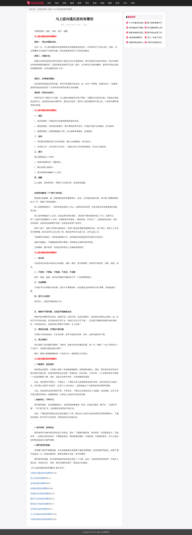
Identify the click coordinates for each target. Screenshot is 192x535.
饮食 (95, 3)
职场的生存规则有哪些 (40, 494)
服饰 (72, 3)
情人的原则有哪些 (38, 478)
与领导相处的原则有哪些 (41, 519)
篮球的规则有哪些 (38, 483)
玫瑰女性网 (42, 9)
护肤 (64, 3)
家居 (117, 3)
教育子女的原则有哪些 (40, 499)
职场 (133, 3)
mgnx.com (100, 532)
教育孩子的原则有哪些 (40, 504)
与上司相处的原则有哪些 (41, 514)
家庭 (110, 3)
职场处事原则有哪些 (39, 488)
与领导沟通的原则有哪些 (41, 473)
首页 (49, 3)
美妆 (57, 3)
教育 (79, 3)
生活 (125, 3)
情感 (102, 3)
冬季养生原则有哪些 (39, 509)
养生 (87, 3)
